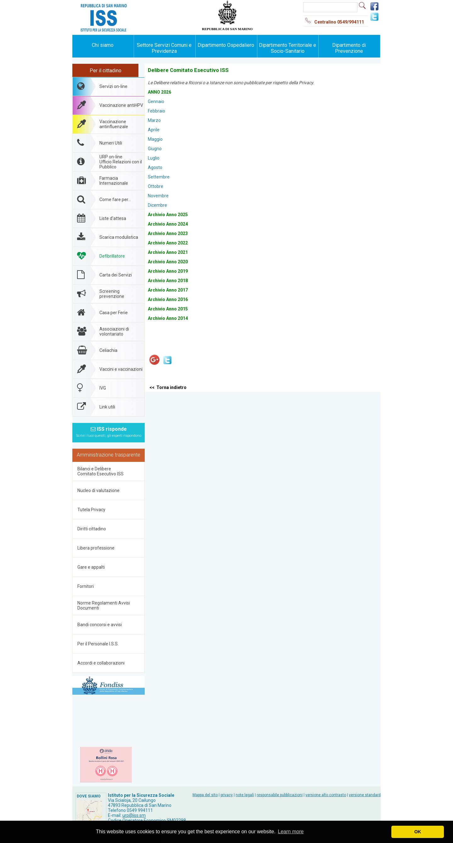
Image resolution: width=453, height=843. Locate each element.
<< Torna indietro (168, 387)
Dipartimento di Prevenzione (349, 48)
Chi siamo (103, 45)
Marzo (154, 120)
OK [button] (417, 831)
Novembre (158, 195)
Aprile (153, 129)
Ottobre (155, 186)
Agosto (155, 167)
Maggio (155, 139)
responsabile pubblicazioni (280, 795)
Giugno (155, 148)
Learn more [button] (291, 831)
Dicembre (157, 205)
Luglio (153, 158)
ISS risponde (108, 432)
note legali (245, 795)
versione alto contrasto (325, 795)
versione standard (365, 795)
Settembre (159, 176)
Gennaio (156, 101)
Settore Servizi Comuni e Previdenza (164, 48)
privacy (227, 795)
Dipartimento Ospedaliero (226, 45)
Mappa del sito (205, 795)
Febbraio (156, 110)
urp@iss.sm (134, 815)
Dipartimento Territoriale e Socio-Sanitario (287, 48)
